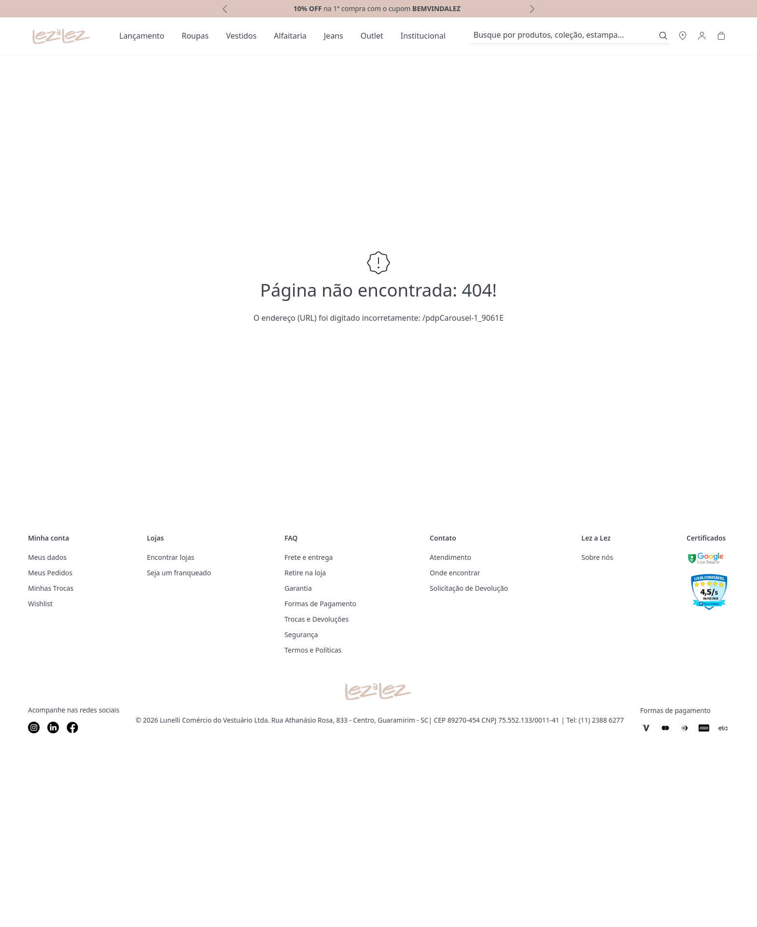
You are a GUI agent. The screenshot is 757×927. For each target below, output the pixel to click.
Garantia (298, 588)
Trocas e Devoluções (316, 619)
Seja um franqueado (179, 572)
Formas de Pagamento (320, 603)
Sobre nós (597, 557)
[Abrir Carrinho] (721, 35)
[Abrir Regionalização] (682, 35)
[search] (564, 35)
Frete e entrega (308, 557)
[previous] (224, 8)
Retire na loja (305, 572)
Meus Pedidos (50, 572)
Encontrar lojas (170, 557)
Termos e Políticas (312, 650)
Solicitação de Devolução (469, 588)
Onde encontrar (455, 572)
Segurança (301, 634)
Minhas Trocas (50, 588)
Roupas (195, 35)
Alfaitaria (290, 35)
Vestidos (241, 35)
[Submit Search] (663, 35)
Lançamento (141, 35)
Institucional (423, 35)
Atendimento (450, 557)
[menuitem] (141, 35)
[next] (533, 8)
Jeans (333, 35)
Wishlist (40, 603)
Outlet (372, 35)
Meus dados (47, 557)
